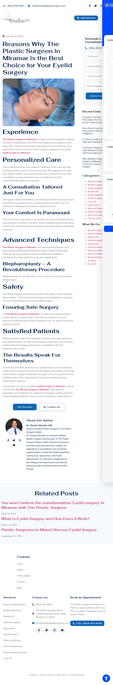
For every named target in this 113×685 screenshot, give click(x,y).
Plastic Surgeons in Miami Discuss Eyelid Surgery (49, 530)
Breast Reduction (96, 194)
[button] (106, 18)
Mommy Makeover (97, 208)
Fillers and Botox (96, 250)
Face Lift (92, 201)
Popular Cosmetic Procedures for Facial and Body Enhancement (95, 120)
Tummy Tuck (94, 218)
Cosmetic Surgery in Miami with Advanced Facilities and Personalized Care (96, 150)
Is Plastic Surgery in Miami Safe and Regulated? (96, 140)
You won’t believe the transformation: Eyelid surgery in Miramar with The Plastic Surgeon (52, 505)
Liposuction (93, 205)
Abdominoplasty (96, 181)
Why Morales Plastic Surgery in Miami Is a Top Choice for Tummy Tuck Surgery (95, 162)
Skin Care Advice (96, 215)
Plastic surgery (95, 211)
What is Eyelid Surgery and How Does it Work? (45, 518)
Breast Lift (93, 191)
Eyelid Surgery (95, 198)
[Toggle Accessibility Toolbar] (106, 678)
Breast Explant (95, 188)
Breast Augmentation (99, 184)
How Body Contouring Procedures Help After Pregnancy (93, 131)
